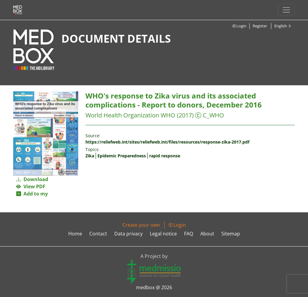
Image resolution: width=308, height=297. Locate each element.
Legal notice (163, 233)
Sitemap (230, 233)
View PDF (30, 186)
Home (75, 233)
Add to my (32, 193)
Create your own (141, 225)
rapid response (164, 156)
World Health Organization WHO (130, 115)
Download (32, 179)
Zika (89, 156)
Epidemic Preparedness (121, 156)
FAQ (188, 233)
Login (239, 26)
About (207, 233)
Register (260, 26)
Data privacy (128, 233)
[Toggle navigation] (286, 10)
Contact (98, 233)
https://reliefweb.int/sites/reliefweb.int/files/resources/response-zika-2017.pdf (167, 142)
